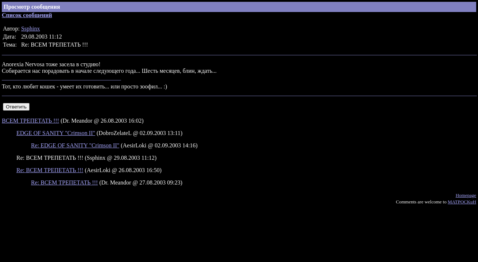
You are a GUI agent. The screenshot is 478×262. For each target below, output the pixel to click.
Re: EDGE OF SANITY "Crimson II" (75, 145)
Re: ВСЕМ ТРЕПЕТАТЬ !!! (49, 170)
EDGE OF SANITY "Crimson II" (55, 133)
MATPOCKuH (462, 202)
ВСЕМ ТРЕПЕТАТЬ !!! (30, 121)
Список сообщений (27, 15)
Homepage (466, 195)
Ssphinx (30, 28)
